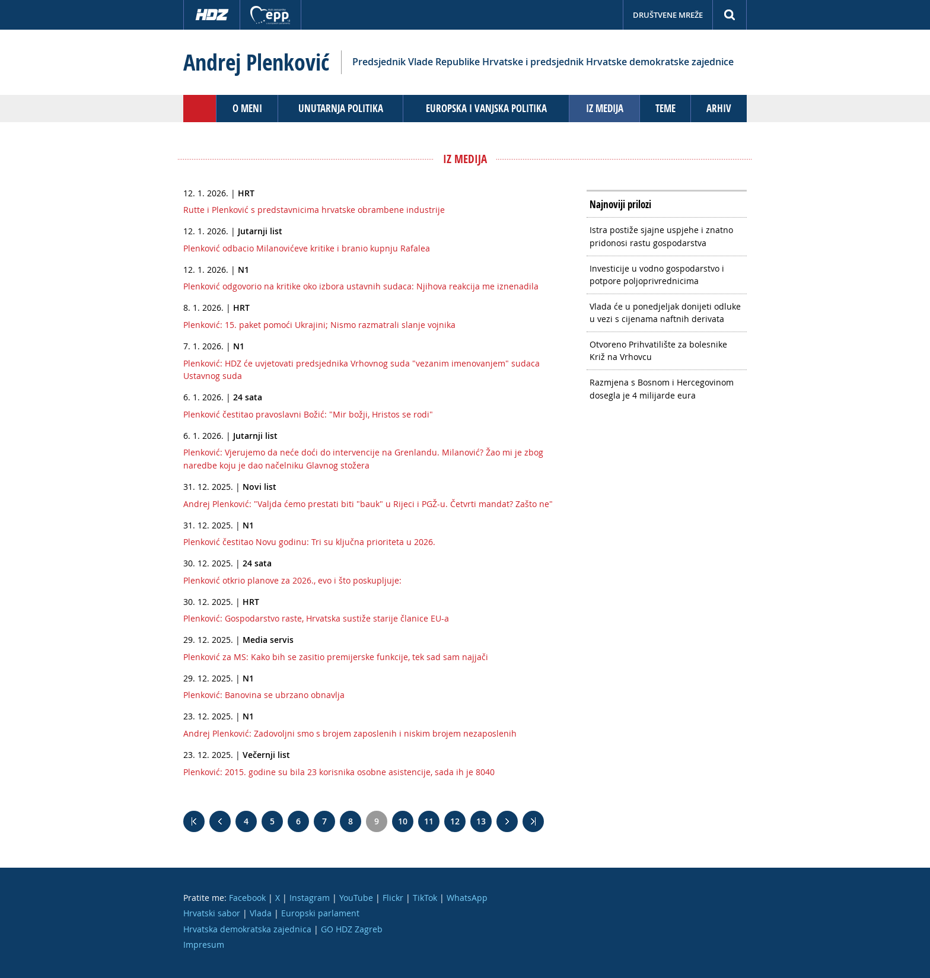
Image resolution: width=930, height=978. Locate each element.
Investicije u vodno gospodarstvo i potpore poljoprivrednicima (657, 275)
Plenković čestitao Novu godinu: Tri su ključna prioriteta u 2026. (309, 541)
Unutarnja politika (340, 108)
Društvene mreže (668, 14)
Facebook (247, 897)
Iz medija (604, 108)
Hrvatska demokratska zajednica (247, 929)
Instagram (309, 897)
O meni (247, 108)
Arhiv (718, 108)
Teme (665, 108)
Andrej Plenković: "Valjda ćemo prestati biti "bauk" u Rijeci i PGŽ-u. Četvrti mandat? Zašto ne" (368, 503)
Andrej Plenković (256, 62)
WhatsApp (467, 897)
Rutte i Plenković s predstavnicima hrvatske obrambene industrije (314, 209)
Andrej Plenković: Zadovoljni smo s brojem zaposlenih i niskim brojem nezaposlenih (350, 733)
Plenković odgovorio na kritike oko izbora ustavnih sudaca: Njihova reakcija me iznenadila (361, 286)
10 (402, 821)
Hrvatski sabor (211, 913)
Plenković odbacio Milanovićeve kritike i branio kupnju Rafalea (306, 248)
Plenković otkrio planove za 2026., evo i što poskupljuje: (292, 580)
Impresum (203, 944)
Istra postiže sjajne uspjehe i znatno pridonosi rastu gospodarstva (661, 236)
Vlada (261, 913)
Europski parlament (320, 913)
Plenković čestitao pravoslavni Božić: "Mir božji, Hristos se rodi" (308, 414)
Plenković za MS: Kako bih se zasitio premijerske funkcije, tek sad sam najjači (335, 656)
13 (481, 821)
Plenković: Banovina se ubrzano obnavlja (264, 694)
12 (455, 821)
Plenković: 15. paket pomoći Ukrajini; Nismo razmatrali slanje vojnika (319, 324)
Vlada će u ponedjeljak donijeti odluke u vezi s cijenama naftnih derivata (665, 313)
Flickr (393, 897)
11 (429, 821)
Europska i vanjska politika (486, 108)
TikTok (425, 897)
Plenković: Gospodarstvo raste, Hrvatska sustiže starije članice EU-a (316, 618)
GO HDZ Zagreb (352, 929)
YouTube (356, 897)
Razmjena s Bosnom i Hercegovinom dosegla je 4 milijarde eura (662, 389)
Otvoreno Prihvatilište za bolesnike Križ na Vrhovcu (658, 351)
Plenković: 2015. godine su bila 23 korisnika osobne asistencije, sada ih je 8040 (339, 772)
